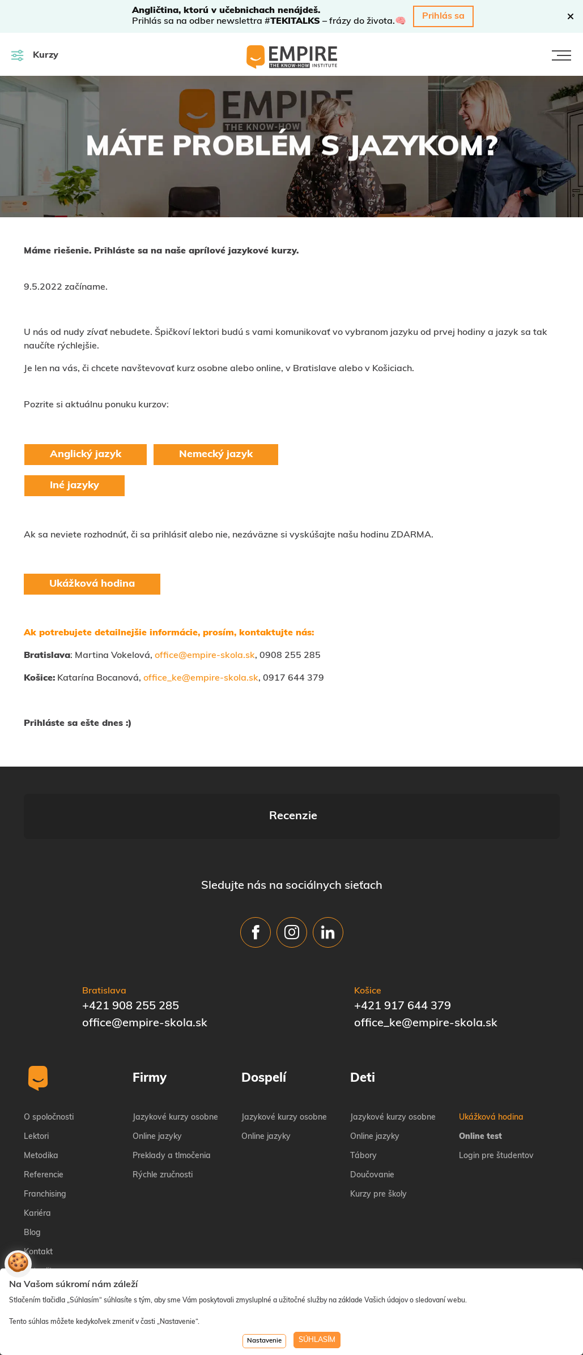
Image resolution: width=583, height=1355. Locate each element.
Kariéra (37, 1157)
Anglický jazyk (85, 454)
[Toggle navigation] (561, 55)
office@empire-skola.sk (205, 655)
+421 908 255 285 (130, 950)
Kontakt (38, 1195)
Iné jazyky (74, 485)
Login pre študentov (496, 1099)
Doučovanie (372, 1119)
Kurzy (34, 55)
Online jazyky (157, 1080)
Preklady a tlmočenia (172, 1099)
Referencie (43, 1119)
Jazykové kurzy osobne (175, 1061)
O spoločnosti (49, 1061)
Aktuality (40, 1215)
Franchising (45, 1138)
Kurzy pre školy (378, 1138)
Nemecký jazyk (216, 454)
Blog (32, 1176)
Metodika (41, 1099)
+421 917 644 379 (402, 950)
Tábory (363, 1099)
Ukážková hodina (92, 584)
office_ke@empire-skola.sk (200, 678)
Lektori (36, 1080)
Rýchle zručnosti (163, 1119)
